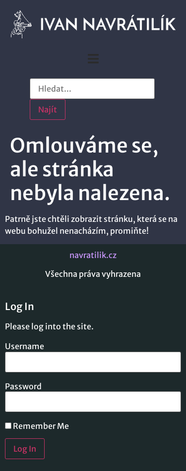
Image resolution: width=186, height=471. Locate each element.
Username (24, 346)
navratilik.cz (93, 255)
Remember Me (37, 426)
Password (23, 386)
